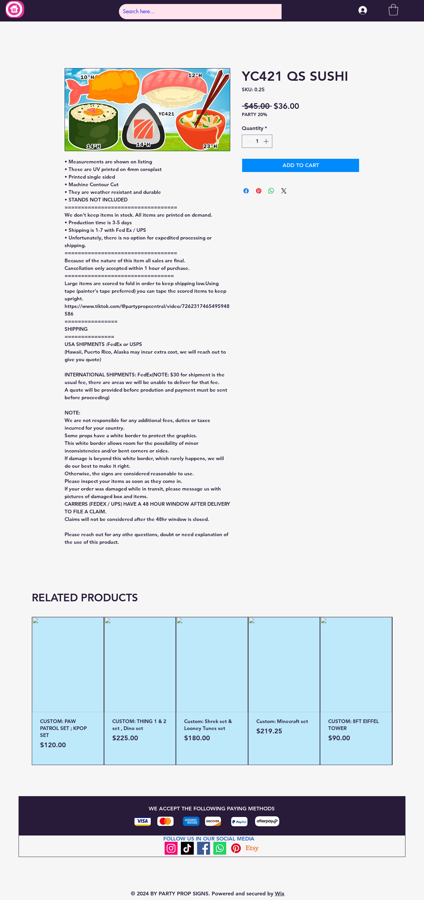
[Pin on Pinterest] (259, 191)
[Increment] (266, 141)
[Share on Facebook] (246, 191)
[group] (212, 691)
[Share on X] (284, 191)
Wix (280, 893)
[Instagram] (171, 848)
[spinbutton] (257, 141)
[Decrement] (247, 141)
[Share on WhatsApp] (271, 191)
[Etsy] (252, 848)
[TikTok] (187, 848)
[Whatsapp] (219, 848)
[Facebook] (203, 848)
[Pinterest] (236, 848)
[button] (393, 10)
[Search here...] (201, 11)
